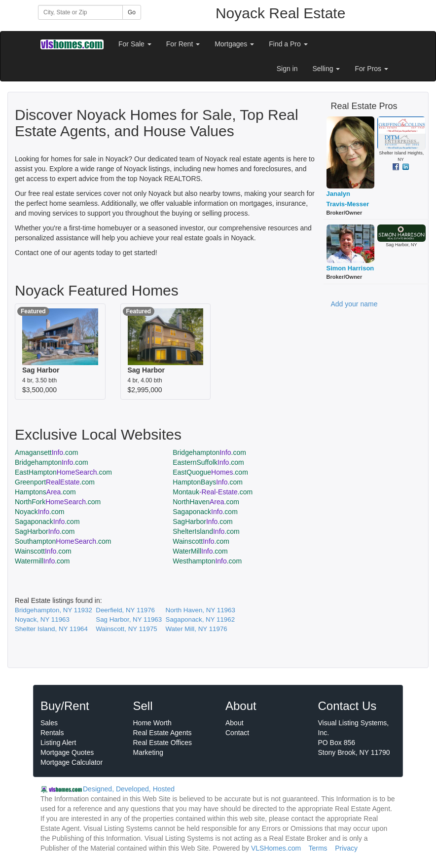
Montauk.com (213, 492)
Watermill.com (42, 561)
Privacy (346, 848)
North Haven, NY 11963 (200, 610)
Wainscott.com (201, 541)
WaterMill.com (200, 551)
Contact (237, 733)
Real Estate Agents (162, 733)
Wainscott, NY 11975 (126, 629)
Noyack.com (39, 512)
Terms (317, 848)
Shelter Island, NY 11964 (51, 629)
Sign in (287, 69)
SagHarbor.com (202, 521)
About (234, 723)
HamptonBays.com (208, 482)
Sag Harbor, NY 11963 (129, 619)
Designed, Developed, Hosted (129, 789)
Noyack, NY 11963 (42, 619)
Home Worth (152, 723)
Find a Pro (288, 44)
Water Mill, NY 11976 (196, 629)
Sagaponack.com (205, 512)
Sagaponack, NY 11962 (200, 619)
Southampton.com (63, 541)
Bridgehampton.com (209, 452)
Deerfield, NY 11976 (125, 610)
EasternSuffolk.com (208, 462)
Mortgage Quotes (67, 752)
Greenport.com (55, 482)
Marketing (148, 752)
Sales (49, 723)
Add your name (354, 304)
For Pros (371, 69)
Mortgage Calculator (71, 762)
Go (132, 12)
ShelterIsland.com (206, 531)
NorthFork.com (58, 502)
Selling (326, 69)
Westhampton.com (207, 561)
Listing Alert (58, 742)
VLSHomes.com (276, 848)
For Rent (183, 44)
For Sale (134, 44)
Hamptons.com (45, 492)
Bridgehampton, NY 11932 (53, 610)
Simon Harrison (350, 268)
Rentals (52, 733)
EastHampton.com (63, 472)
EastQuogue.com (210, 472)
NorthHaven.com (206, 502)
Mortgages (234, 44)
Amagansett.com (46, 452)
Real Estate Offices (162, 742)
